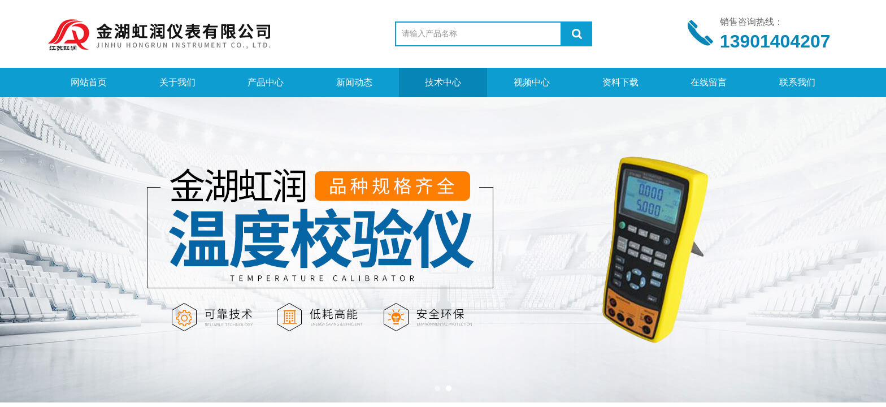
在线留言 (708, 82)
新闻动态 (354, 82)
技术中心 (443, 82)
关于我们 (177, 82)
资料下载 (620, 82)
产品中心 (265, 82)
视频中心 (532, 82)
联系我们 (797, 82)
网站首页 (89, 82)
